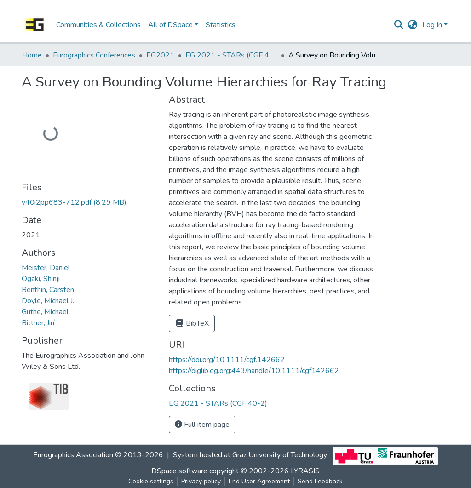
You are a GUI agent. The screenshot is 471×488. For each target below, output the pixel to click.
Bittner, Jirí (38, 323)
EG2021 (160, 55)
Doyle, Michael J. (48, 301)
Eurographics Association (73, 455)
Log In (432, 25)
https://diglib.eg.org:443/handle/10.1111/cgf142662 (254, 371)
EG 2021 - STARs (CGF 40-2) (231, 55)
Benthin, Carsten (48, 290)
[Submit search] (399, 25)
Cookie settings (150, 481)
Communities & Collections (98, 25)
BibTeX (192, 323)
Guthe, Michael (45, 312)
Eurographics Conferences (94, 55)
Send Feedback (320, 481)
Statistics (221, 25)
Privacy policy (201, 481)
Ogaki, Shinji (41, 279)
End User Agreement (259, 481)
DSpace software (179, 471)
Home (32, 55)
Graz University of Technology (279, 455)
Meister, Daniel (46, 268)
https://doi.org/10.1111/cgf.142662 (227, 360)
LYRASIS (305, 471)
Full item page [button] (202, 424)
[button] (412, 24)
